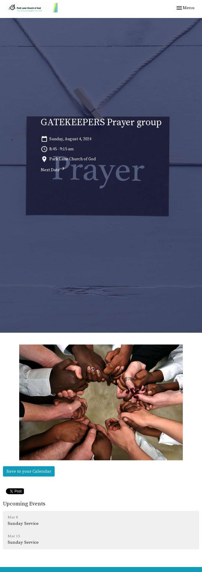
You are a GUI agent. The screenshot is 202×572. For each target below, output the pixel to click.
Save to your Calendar (28, 471)
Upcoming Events (24, 503)
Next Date (53, 169)
